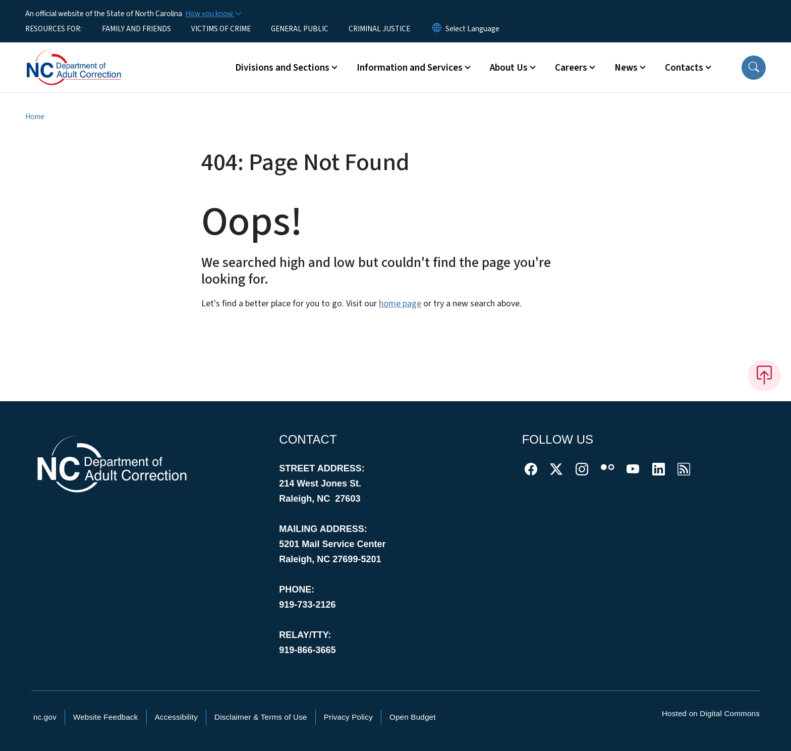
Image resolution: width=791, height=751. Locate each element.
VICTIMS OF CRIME (221, 28)
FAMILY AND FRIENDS (136, 28)
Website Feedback (105, 717)
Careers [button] (571, 68)
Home (34, 116)
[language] (472, 28)
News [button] (626, 68)
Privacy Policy (348, 717)
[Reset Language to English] (436, 28)
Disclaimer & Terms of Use (260, 717)
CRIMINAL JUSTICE (379, 28)
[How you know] (213, 13)
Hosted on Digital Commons (711, 713)
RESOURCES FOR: (53, 28)
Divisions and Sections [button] (282, 68)
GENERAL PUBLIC (299, 28)
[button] (754, 68)
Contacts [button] (684, 68)
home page (400, 303)
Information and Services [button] (410, 68)
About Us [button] (509, 68)
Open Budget (412, 717)
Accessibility (176, 717)
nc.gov (44, 717)
